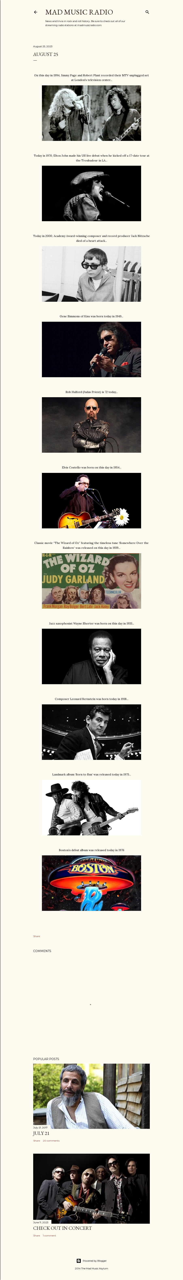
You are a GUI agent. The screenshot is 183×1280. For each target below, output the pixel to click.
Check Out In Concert (62, 1228)
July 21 (41, 1133)
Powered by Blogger (91, 1260)
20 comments (51, 1140)
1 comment (49, 1235)
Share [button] (36, 936)
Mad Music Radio (79, 12)
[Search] (147, 11)
